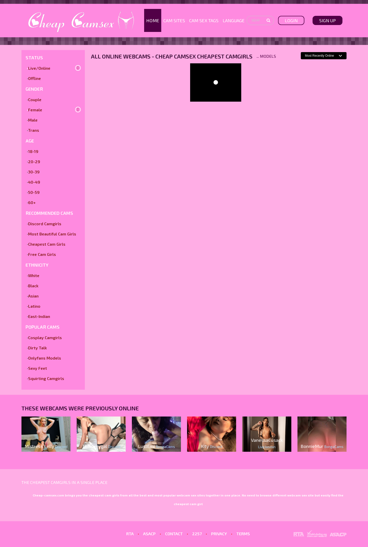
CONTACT (174, 533)
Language (234, 20)
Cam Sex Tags (203, 20)
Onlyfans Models (44, 357)
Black (33, 285)
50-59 (34, 192)
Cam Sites (174, 20)
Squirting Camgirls (46, 378)
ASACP (149, 533)
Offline (34, 78)
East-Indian (39, 316)
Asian (33, 295)
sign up (327, 20)
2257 (197, 533)
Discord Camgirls (44, 223)
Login (291, 20)
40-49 (34, 182)
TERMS (243, 533)
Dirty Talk (37, 347)
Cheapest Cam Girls (46, 244)
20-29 (34, 161)
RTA (130, 533)
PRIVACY (219, 533)
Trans (33, 130)
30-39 (34, 171)
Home (152, 20)
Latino (34, 306)
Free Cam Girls (42, 254)
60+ (32, 202)
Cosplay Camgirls (45, 337)
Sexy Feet (37, 368)
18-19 (33, 151)
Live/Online (39, 68)
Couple (34, 99)
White (33, 275)
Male (33, 119)
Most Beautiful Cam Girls (52, 233)
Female (35, 109)
